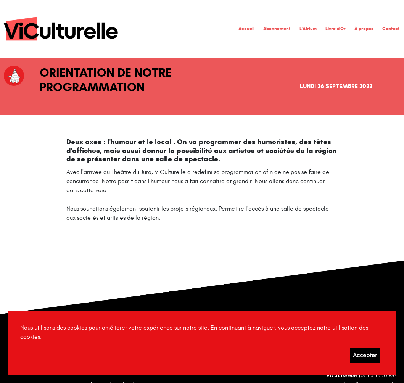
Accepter (365, 355)
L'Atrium (308, 28)
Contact (390, 28)
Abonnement (276, 28)
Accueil (246, 28)
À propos (363, 28)
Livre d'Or (335, 28)
